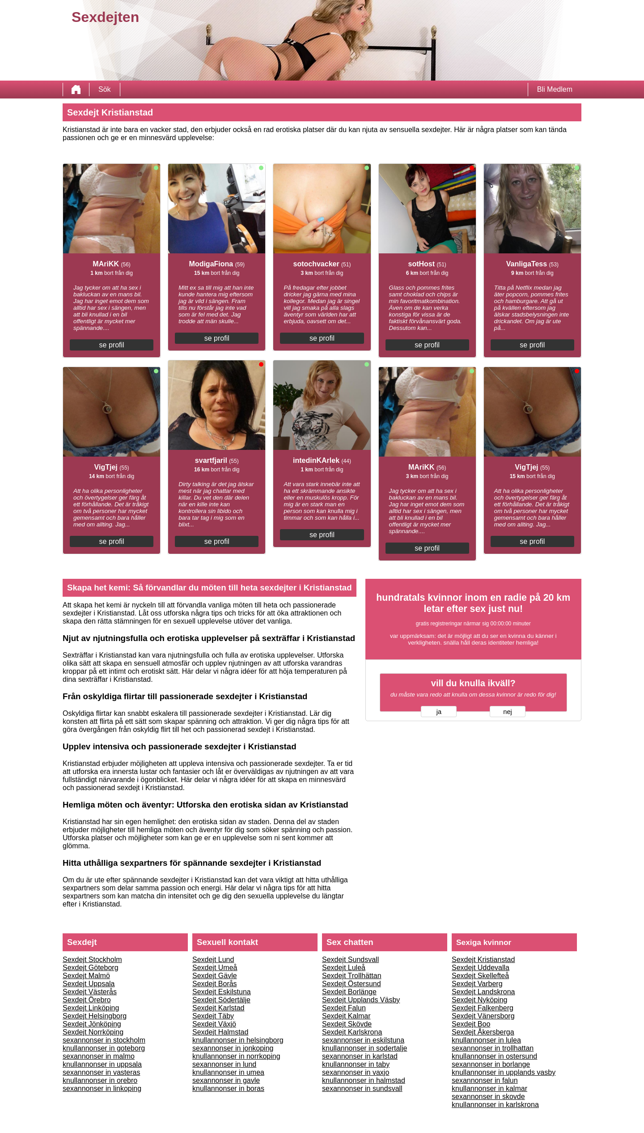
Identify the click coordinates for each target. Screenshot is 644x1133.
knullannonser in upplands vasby (503, 1072)
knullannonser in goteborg (104, 1048)
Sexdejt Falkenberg (482, 1008)
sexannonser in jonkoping (232, 1048)
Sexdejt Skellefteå (480, 975)
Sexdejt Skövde (347, 1024)
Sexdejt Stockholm (92, 959)
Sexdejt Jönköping (92, 1024)
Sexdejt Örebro (87, 1000)
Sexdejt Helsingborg (95, 1016)
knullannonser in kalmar (489, 1088)
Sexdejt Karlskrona (352, 1032)
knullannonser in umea (228, 1072)
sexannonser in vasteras (101, 1072)
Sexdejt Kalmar (346, 1016)
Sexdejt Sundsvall (350, 959)
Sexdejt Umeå (214, 967)
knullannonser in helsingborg (238, 1040)
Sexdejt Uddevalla (480, 967)
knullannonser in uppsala (102, 1064)
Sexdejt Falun (344, 1008)
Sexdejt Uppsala (89, 984)
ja (438, 711)
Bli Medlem (554, 89)
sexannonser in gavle (226, 1080)
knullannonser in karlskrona (495, 1104)
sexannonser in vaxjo (355, 1072)
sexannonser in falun (485, 1080)
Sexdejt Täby (213, 1016)
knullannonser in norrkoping (236, 1056)
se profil (111, 345)
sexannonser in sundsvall (362, 1088)
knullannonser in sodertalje (364, 1048)
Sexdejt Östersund (351, 984)
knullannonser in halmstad (363, 1080)
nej (507, 711)
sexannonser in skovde (488, 1096)
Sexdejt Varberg (477, 984)
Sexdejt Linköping (91, 1008)
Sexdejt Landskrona (483, 992)
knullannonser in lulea (486, 1040)
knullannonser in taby (356, 1064)
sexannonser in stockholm (104, 1040)
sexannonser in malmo (99, 1056)
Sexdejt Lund (213, 959)
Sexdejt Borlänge (349, 992)
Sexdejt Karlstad (218, 1008)
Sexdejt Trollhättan (351, 975)
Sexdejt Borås (214, 984)
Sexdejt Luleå (343, 967)
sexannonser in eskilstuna (363, 1040)
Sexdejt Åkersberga (483, 1032)
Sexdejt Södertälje (221, 1000)
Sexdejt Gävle (214, 975)
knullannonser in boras (228, 1088)
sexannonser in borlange (491, 1064)
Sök (104, 89)
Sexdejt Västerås (90, 992)
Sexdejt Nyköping (480, 1000)
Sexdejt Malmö (86, 975)
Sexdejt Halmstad (220, 1032)
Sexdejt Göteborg (91, 967)
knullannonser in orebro (100, 1080)
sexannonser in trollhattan (493, 1048)
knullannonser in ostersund (494, 1056)
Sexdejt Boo (471, 1024)
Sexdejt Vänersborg (483, 1016)
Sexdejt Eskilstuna (221, 992)
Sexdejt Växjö (214, 1024)
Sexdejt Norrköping (93, 1032)
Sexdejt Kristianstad (483, 959)
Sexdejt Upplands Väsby (361, 1000)
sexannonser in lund (224, 1064)
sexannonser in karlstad (360, 1056)
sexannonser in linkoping (102, 1088)
